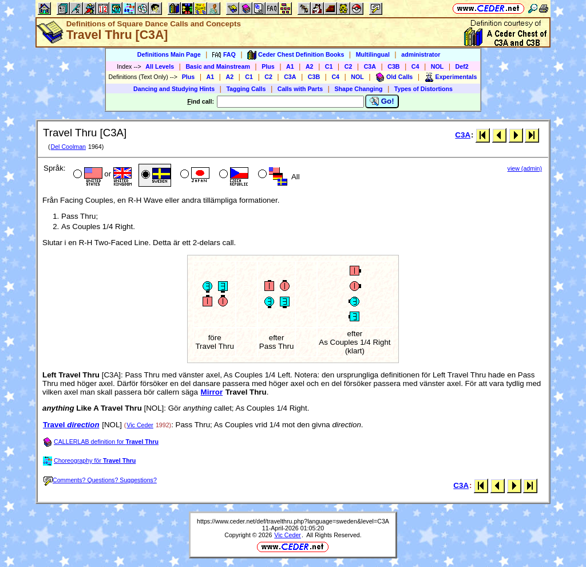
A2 (310, 66)
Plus (268, 66)
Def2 (462, 66)
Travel (71, 424)
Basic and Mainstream (217, 66)
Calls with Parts (300, 88)
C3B (393, 66)
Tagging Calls (246, 88)
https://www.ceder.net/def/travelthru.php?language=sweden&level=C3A (293, 521)
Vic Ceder (139, 425)
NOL (437, 66)
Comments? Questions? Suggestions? (100, 480)
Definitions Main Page (169, 54)
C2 (349, 66)
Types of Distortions (423, 88)
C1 (329, 66)
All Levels (159, 66)
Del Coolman (68, 146)
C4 (415, 66)
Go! (382, 101)
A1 (290, 66)
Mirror (212, 392)
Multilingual (373, 54)
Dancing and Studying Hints (174, 88)
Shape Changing (358, 88)
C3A (370, 66)
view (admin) (525, 168)
